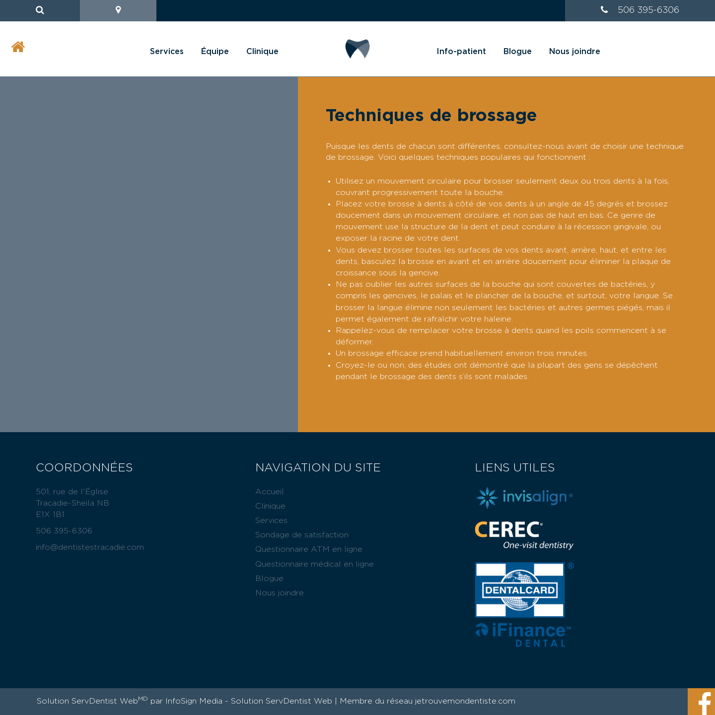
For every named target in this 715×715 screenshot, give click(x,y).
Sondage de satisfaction (302, 535)
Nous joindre (574, 52)
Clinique (262, 52)
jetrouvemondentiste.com (465, 701)
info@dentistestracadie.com (90, 547)
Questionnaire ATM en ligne (308, 549)
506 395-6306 (648, 10)
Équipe (215, 52)
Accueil (269, 492)
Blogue (517, 52)
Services (167, 52)
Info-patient (461, 52)
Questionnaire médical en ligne (314, 564)
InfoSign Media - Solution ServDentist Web (248, 701)
